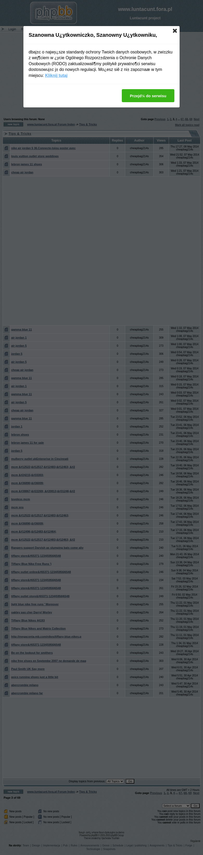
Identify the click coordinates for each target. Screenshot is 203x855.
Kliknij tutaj (56, 75)
